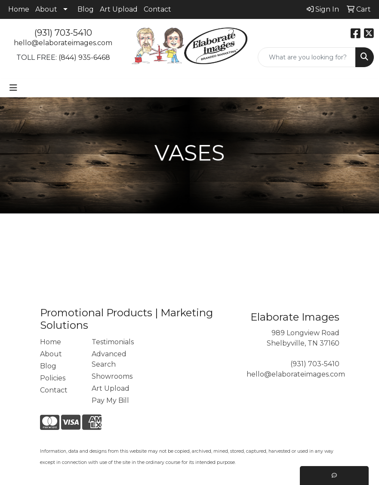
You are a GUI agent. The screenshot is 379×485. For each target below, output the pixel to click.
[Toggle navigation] (13, 88)
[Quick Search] (307, 57)
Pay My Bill (110, 400)
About (46, 9)
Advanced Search (109, 359)
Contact (157, 9)
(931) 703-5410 (63, 33)
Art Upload (119, 9)
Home (18, 9)
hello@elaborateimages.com (63, 43)
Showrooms (112, 376)
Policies (52, 378)
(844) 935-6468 (84, 57)
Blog (85, 9)
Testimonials (112, 342)
